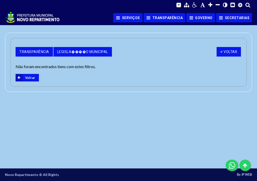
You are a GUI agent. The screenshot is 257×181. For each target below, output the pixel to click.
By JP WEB (244, 174)
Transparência (34, 52)
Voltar (228, 52)
